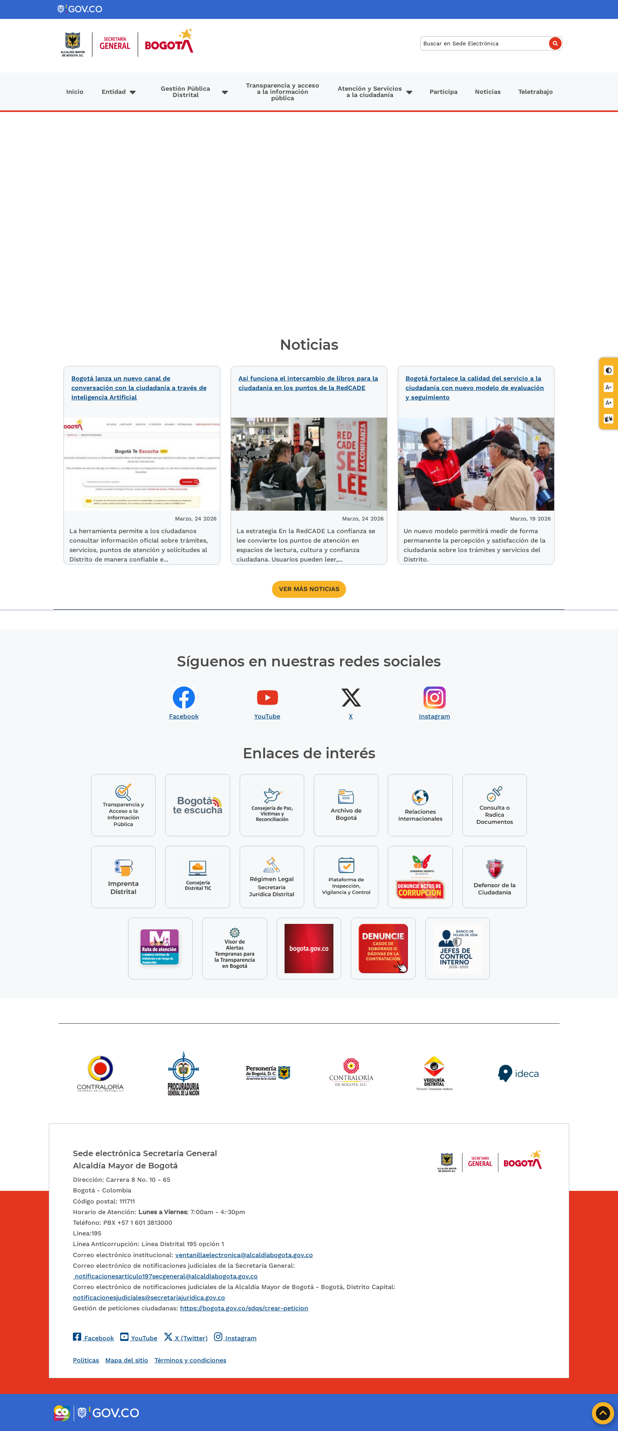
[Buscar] (491, 43)
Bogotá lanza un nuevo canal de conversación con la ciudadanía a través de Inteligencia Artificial (139, 388)
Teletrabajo (535, 91)
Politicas (86, 1359)
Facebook (184, 712)
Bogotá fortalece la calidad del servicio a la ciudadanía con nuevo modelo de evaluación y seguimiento (475, 388)
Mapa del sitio (126, 1359)
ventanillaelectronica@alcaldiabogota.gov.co (244, 1253)
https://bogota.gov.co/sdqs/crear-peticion (244, 1307)
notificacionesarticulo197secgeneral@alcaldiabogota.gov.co (165, 1275)
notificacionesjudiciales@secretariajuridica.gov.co (149, 1296)
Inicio (75, 91)
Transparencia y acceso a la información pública (282, 92)
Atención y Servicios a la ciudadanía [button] (370, 92)
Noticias (488, 91)
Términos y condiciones (190, 1359)
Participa (444, 91)
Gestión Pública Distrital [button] (185, 92)
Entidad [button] (114, 91)
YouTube (267, 712)
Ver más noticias (309, 585)
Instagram (434, 712)
